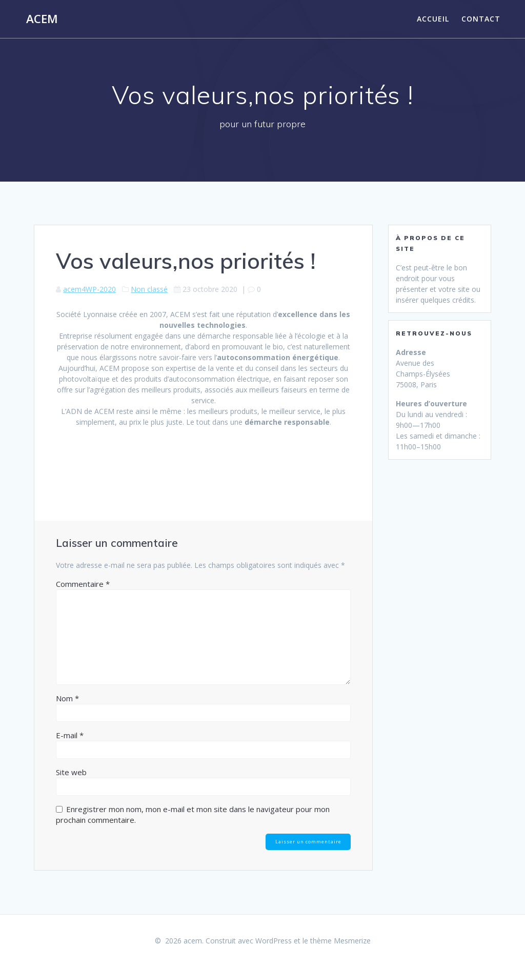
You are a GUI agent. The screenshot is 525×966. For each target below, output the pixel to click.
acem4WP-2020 (89, 289)
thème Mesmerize (340, 940)
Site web (71, 772)
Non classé (149, 289)
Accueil (433, 19)
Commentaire (83, 584)
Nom (67, 698)
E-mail (70, 735)
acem (42, 19)
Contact (480, 19)
